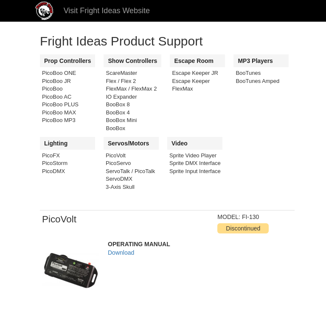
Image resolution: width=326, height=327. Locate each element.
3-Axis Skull (120, 187)
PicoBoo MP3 (59, 120)
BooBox (115, 128)
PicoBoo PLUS (60, 104)
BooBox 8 (117, 104)
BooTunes (248, 73)
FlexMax (182, 88)
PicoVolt (116, 155)
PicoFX (51, 155)
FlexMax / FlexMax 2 (131, 88)
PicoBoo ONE (59, 73)
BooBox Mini (121, 120)
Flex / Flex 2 (121, 81)
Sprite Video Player (192, 155)
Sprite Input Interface (195, 171)
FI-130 (250, 216)
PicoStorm (54, 163)
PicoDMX (53, 171)
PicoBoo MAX (59, 112)
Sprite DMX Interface (195, 163)
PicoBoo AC (56, 97)
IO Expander (121, 97)
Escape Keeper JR (195, 73)
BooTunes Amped (257, 81)
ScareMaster (121, 73)
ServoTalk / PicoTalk (130, 171)
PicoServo (118, 163)
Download (121, 252)
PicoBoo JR (56, 81)
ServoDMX (119, 179)
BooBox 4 (117, 112)
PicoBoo (52, 88)
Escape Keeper (191, 81)
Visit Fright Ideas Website (107, 10)
